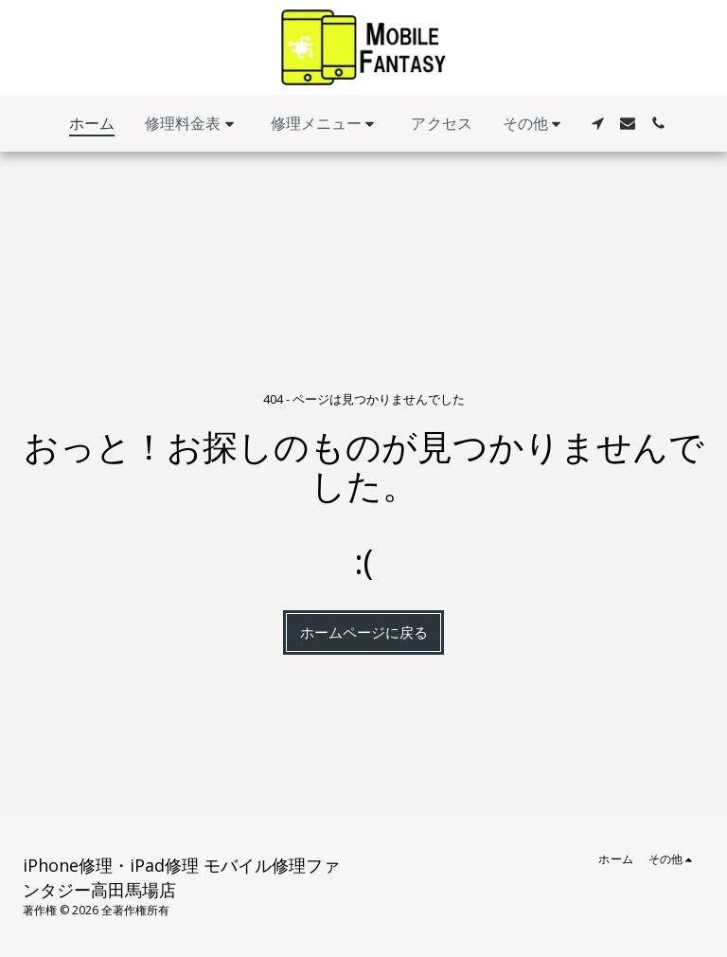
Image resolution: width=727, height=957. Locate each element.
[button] (193, 123)
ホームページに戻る (364, 632)
